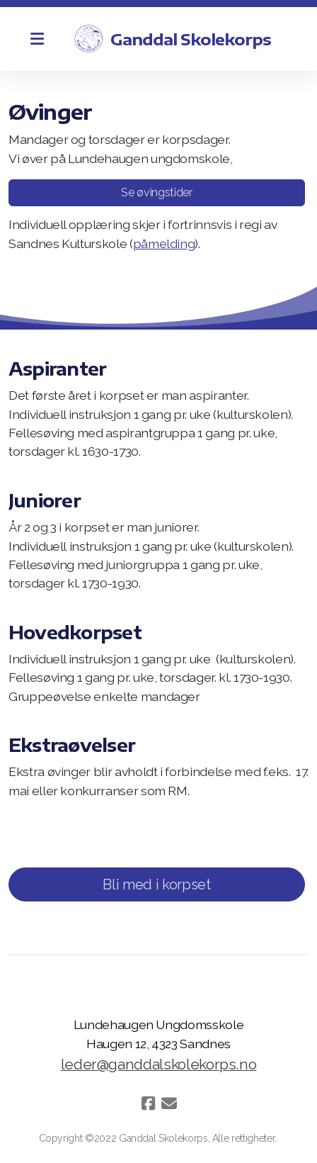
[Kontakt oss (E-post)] (169, 1103)
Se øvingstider (156, 192)
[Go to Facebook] (147, 1103)
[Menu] (37, 39)
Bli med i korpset (156, 884)
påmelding (164, 243)
